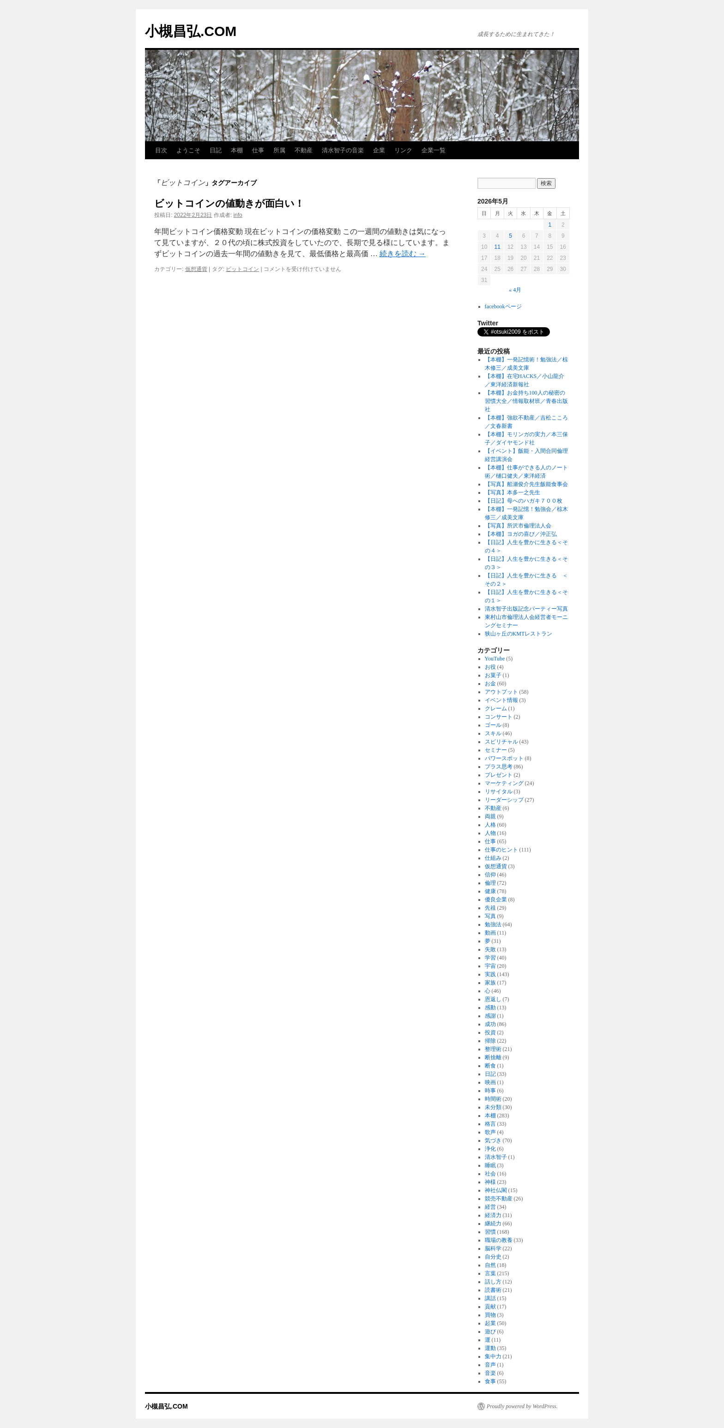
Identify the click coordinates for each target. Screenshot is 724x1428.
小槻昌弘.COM (190, 31)
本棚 (237, 150)
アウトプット (501, 692)
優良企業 (496, 899)
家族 (490, 982)
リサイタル (499, 791)
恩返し (493, 999)
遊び (490, 1331)
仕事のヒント (501, 849)
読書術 (493, 1290)
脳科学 (493, 1248)
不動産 (304, 150)
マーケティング (504, 783)
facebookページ (503, 306)
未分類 (493, 1107)
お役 (490, 667)
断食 (490, 1065)
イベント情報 (501, 700)
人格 (490, 825)
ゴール (493, 725)
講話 (490, 1298)
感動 (490, 1007)
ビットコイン (242, 269)
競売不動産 (499, 1198)
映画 (490, 1082)
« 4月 (515, 290)
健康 (490, 891)
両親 (490, 816)
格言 (490, 1124)
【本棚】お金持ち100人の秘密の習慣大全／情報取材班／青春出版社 (526, 401)
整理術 (493, 1049)
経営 (490, 1207)
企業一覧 (434, 150)
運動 (490, 1348)
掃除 (490, 1041)
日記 (216, 150)
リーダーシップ (504, 800)
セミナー (496, 750)
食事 (490, 1381)
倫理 (490, 883)
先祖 (490, 908)
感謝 (490, 1016)
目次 (161, 150)
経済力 (493, 1215)
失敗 (490, 949)
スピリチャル (501, 741)
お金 (490, 683)
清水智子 (496, 1157)
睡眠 (490, 1165)
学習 (490, 957)
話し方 (493, 1281)
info (237, 215)
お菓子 (493, 675)
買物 (490, 1315)
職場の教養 (499, 1240)
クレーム (496, 708)
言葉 (490, 1273)
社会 (490, 1173)
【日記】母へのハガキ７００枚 (523, 501)
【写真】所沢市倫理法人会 (518, 525)
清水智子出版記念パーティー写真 (526, 609)
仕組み (493, 858)
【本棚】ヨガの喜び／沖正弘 (521, 534)
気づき (493, 1140)
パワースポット (504, 758)
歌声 (490, 1132)
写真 (490, 916)
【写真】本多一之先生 (512, 492)
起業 (490, 1323)
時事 (490, 1090)
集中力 (493, 1356)
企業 (379, 150)
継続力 (493, 1223)
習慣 (490, 1232)
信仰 (490, 874)
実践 (490, 974)
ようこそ (188, 150)
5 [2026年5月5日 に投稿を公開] (510, 236)
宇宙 (490, 966)
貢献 (490, 1306)
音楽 (490, 1373)
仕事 (258, 150)
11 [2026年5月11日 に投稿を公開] (497, 247)
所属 (279, 150)
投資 (490, 1032)
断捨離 (493, 1057)
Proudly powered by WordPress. (522, 1406)
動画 (490, 933)
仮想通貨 (196, 269)
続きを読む (403, 254)
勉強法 (493, 924)
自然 (490, 1265)
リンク (403, 150)
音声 (490, 1365)
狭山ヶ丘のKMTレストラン (519, 633)
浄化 (490, 1149)
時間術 (493, 1099)
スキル (493, 733)
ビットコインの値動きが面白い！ (229, 203)
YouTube (495, 658)
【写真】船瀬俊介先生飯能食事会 (526, 484)
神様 (490, 1182)
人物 (490, 833)
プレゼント (499, 775)
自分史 (493, 1257)
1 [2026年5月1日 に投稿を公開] (549, 225)
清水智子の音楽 (343, 150)
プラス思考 (499, 766)
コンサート (499, 717)
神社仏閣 (496, 1190)
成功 (490, 1024)
